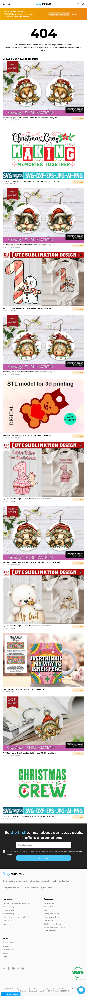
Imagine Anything (51, 917)
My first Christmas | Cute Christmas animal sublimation (27, 308)
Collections (7, 920)
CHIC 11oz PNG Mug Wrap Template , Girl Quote (23, 689)
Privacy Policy (8, 914)
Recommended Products (54, 927)
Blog (46, 910)
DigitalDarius (9, 691)
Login (5, 957)
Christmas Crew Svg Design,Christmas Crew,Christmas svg (28, 816)
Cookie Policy (8, 907)
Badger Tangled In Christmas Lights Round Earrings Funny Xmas (31, 562)
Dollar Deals (8, 950)
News (5, 924)
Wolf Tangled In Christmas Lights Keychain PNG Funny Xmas (29, 753)
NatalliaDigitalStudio (12, 437)
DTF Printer (48, 920)
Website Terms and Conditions (16, 917)
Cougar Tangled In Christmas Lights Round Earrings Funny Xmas (31, 118)
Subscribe (43, 858)
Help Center (49, 903)
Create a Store (9, 943)
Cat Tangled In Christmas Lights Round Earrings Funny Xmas (29, 245)
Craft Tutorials (50, 931)
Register (6, 953)
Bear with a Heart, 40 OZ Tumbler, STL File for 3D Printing (28, 435)
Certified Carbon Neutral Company (17, 903)
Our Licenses (8, 910)
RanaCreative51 (10, 183)
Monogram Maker (51, 914)
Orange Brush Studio (12, 120)
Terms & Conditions (63, 851)
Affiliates (6, 946)
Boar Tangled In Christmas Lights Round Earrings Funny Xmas (30, 372)
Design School (50, 907)
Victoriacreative (10, 310)
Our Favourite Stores (52, 924)
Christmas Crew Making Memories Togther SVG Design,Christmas (31, 181)
